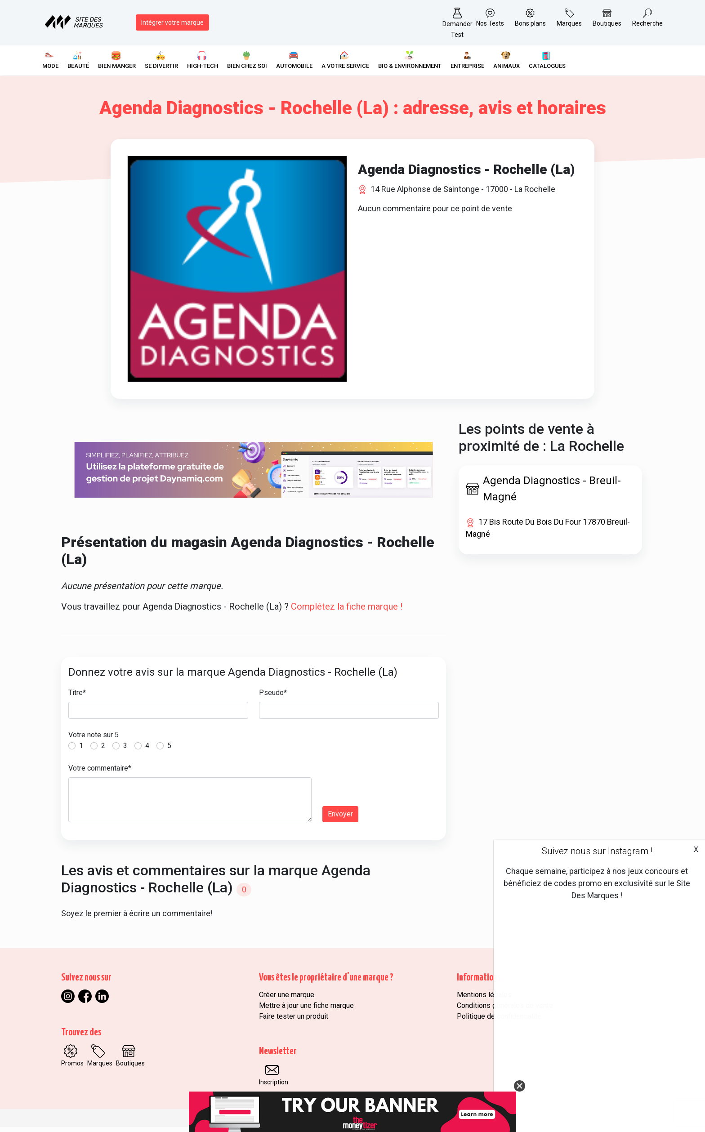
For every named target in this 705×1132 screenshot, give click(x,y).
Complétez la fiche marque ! (346, 611)
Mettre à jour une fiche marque (306, 1010)
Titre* (77, 697)
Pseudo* (273, 697)
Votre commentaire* (99, 773)
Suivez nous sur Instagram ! (597, 851)
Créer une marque (286, 999)
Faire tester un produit (293, 1021)
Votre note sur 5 (93, 739)
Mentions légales (484, 999)
